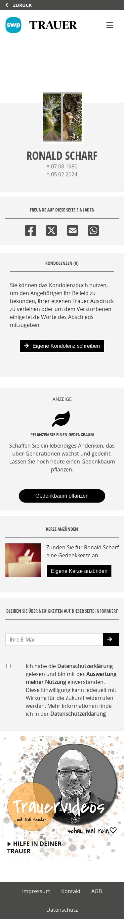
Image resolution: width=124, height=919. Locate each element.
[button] (111, 639)
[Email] (72, 228)
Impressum (36, 891)
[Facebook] (30, 228)
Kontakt (71, 891)
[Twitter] (51, 228)
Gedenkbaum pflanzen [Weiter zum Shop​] (62, 496)
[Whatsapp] (93, 228)
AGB (96, 891)
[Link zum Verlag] (45, 25)
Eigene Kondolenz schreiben (62, 346)
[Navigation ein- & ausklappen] (110, 25)
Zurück (18, 5)
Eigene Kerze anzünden (79, 571)
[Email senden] (54, 639)
